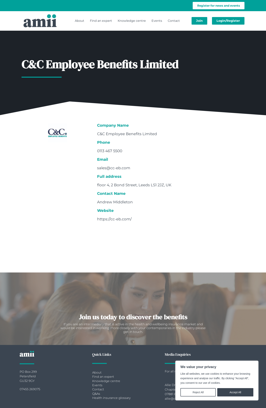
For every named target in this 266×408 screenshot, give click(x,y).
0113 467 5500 (109, 151)
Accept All (235, 392)
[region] (216, 380)
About (79, 21)
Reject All (198, 392)
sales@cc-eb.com (113, 168)
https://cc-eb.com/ (114, 219)
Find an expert (101, 21)
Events (157, 21)
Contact (174, 21)
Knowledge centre (132, 21)
